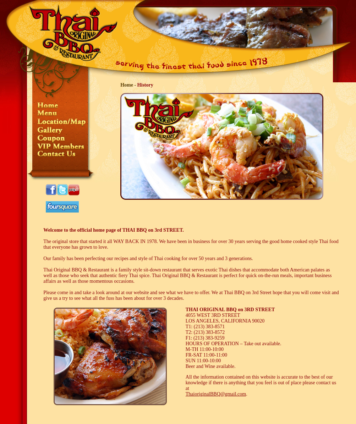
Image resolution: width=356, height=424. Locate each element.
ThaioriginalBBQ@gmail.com (216, 394)
